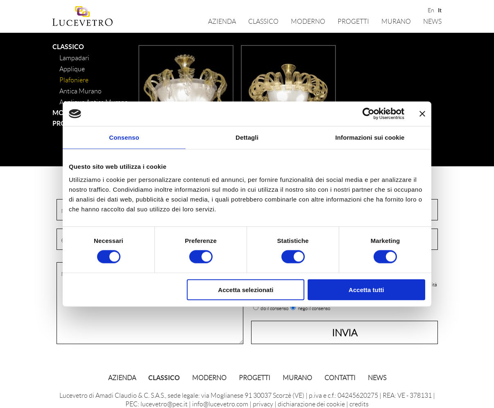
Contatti (340, 377)
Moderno (308, 21)
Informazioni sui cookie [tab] (370, 137)
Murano (396, 21)
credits (359, 404)
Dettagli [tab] (247, 137)
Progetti (353, 21)
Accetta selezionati (245, 289)
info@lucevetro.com (220, 404)
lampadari (74, 57)
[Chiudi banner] (422, 114)
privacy (263, 404)
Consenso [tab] (124, 137)
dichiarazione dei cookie (311, 404)
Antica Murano (80, 91)
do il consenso (274, 308)
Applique (72, 69)
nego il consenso (314, 308)
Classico (263, 21)
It (440, 9)
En (430, 9)
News (432, 21)
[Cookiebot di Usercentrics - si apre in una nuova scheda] (368, 114)
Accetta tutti (366, 289)
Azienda (222, 21)
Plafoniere (73, 80)
